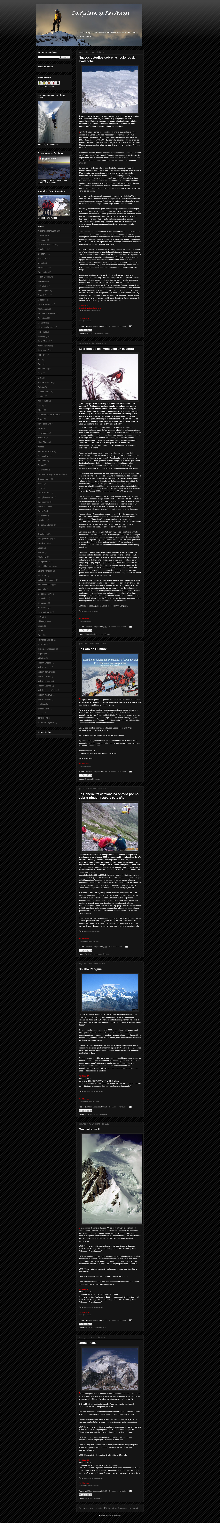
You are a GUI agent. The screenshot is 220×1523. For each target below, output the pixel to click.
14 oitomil (89, 1114)
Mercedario (43, 401)
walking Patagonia (46, 722)
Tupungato (42, 653)
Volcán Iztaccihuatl (46, 681)
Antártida (42, 461)
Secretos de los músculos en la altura (106, 349)
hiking (40, 713)
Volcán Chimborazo (46, 580)
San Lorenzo (43, 502)
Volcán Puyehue (45, 695)
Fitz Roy (41, 355)
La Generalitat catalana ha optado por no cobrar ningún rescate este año (109, 795)
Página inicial (110, 1508)
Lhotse (41, 396)
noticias (41, 235)
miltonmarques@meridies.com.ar (89, 941)
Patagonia (42, 272)
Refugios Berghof (45, 497)
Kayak (40, 483)
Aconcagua (43, 290)
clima (40, 405)
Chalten (41, 323)
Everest (88, 779)
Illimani (41, 617)
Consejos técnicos (46, 244)
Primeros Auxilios (45, 451)
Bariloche (42, 258)
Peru (40, 364)
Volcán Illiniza (44, 676)
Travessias (42, 350)
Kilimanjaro (43, 621)
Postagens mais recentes (91, 1508)
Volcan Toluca (44, 667)
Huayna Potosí (44, 612)
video (40, 263)
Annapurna (43, 369)
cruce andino (43, 709)
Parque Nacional (45, 382)
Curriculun (42, 598)
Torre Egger (43, 644)
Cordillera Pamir (45, 594)
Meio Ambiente (44, 304)
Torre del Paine (44, 424)
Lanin (40, 626)
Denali (41, 465)
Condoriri (42, 520)
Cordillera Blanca (45, 525)
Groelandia (43, 534)
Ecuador (41, 378)
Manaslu (41, 438)
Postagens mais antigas (129, 1508)
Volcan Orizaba (44, 663)
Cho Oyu (42, 516)
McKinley (42, 557)
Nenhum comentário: (118, 326)
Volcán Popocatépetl (47, 690)
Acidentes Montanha (93, 954)
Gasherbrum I (44, 392)
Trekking (41, 336)
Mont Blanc (43, 442)
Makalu (41, 552)
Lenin (40, 548)
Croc (40, 373)
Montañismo (43, 346)
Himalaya (96, 779)
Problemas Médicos (103, 334)
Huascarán (43, 607)
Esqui (40, 419)
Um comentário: (116, 947)
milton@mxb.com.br (85, 321)
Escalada (42, 249)
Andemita (42, 589)
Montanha (89, 634)
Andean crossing (45, 585)
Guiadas (41, 300)
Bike (40, 428)
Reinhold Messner (46, 566)
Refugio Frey (43, 456)
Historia (41, 332)
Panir (40, 635)
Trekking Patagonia (46, 649)
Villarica (41, 658)
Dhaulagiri (42, 603)
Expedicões (43, 295)
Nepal (40, 630)
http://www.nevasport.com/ (92, 931)
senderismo (43, 718)
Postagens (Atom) (113, 1515)
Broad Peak (87, 1343)
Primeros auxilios (45, 640)
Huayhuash (43, 433)
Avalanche (89, 334)
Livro (40, 488)
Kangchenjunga (45, 539)
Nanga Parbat (44, 562)
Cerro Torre (43, 341)
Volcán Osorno (44, 686)
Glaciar (41, 529)
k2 (39, 359)
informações (43, 277)
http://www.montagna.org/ (92, 310)
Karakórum (43, 543)
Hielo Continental (45, 327)
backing (41, 704)
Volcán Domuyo (45, 672)
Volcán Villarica (44, 699)
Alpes (40, 410)
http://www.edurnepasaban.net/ (93, 1091)
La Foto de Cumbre (93, 649)
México (41, 447)
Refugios (42, 318)
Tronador (42, 575)
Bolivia (41, 387)
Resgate (106, 954)
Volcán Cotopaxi (45, 506)
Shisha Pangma (90, 969)
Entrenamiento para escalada (51, 474)
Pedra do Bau (44, 493)
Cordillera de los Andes (48, 415)
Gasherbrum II (89, 1129)
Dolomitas (42, 470)
